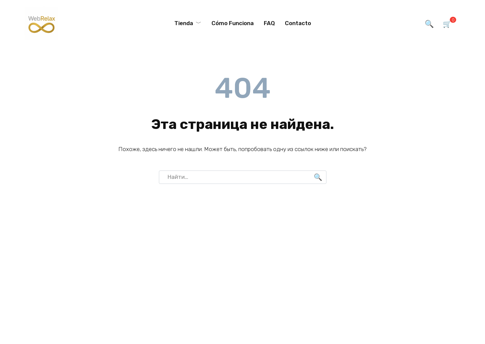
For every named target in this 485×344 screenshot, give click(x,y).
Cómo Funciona (232, 23)
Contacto (298, 23)
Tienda (183, 23)
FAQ (269, 23)
